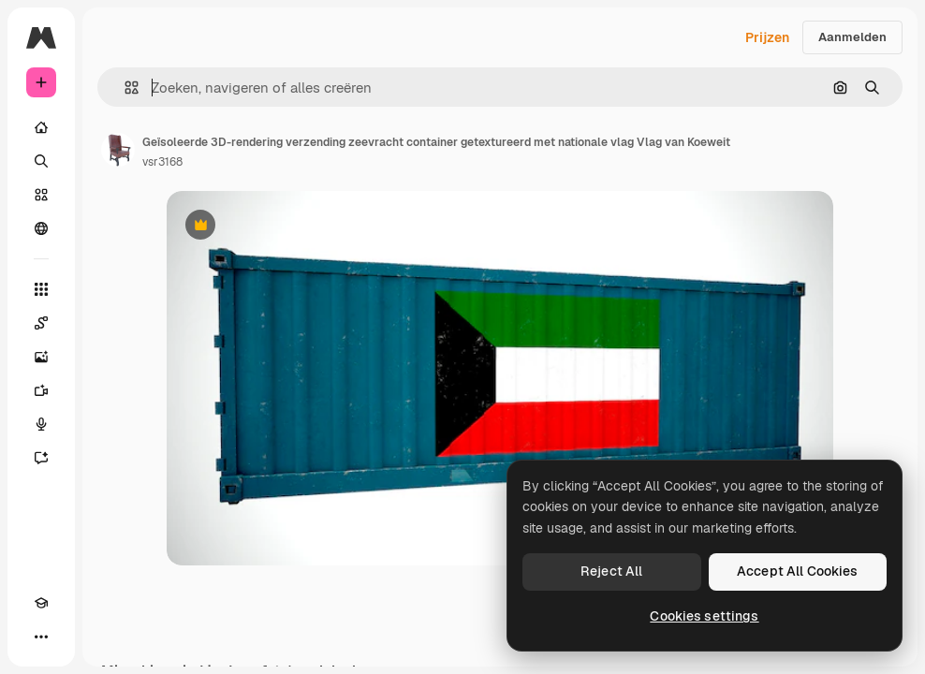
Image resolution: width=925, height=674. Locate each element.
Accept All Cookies (798, 571)
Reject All (611, 571)
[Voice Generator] (41, 424)
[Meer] (41, 637)
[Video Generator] (41, 390)
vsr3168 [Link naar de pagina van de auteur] (162, 161)
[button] (124, 88)
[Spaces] (41, 323)
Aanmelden (852, 37)
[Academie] (41, 603)
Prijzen (767, 37)
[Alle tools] (41, 289)
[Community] (41, 228)
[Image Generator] (41, 357)
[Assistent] (41, 458)
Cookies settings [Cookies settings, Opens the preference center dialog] (704, 616)
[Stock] (41, 195)
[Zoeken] (41, 161)
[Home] (41, 127)
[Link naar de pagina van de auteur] (118, 150)
